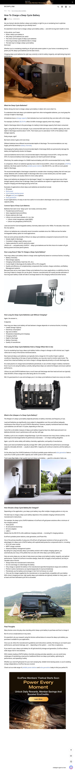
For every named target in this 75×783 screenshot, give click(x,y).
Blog (9, 10)
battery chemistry (26, 145)
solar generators (61, 452)
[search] (58, 7)
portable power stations (34, 166)
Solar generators (11, 197)
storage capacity (22, 118)
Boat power (9, 191)
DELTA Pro (22, 122)
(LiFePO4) (68, 164)
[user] (62, 7)
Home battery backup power (15, 193)
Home (5, 10)
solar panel (14, 195)
